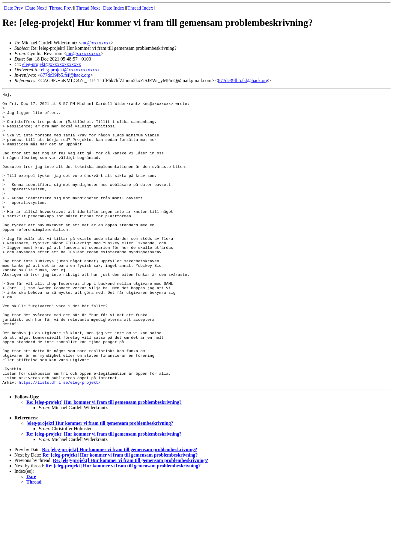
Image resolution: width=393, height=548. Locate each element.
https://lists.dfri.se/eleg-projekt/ (60, 440)
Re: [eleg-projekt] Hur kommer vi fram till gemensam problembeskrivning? (104, 460)
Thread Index (140, 7)
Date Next (36, 7)
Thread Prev (61, 7)
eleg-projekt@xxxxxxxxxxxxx (51, 64)
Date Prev (13, 7)
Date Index (113, 7)
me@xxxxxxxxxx (83, 53)
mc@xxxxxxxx (96, 42)
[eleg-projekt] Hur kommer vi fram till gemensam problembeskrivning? (99, 481)
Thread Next (88, 7)
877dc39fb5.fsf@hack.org (65, 75)
